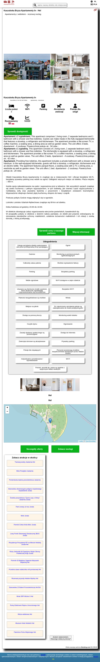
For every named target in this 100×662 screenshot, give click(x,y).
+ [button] (7, 408)
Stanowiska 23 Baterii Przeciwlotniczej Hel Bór (25, 587)
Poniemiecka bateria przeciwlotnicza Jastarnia (25, 480)
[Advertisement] (50, 34)
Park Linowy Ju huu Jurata (25, 507)
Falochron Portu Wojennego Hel (25, 632)
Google (43, 655)
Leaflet (81, 441)
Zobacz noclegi (65, 449)
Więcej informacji (81, 232)
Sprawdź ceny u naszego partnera (51, 232)
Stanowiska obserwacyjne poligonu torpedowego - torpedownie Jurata (25, 490)
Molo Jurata (25, 516)
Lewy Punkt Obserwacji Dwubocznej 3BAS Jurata (24, 534)
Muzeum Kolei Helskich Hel (25, 623)
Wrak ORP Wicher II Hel (25, 596)
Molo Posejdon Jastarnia (24, 471)
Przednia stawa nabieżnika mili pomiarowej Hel (25, 569)
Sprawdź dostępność (18, 131)
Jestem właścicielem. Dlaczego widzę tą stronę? (61, 638)
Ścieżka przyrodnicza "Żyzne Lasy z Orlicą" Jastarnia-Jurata (25, 499)
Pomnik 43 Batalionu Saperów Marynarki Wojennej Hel (25, 561)
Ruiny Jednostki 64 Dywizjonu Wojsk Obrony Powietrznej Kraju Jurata (25, 552)
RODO (96, 657)
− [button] (7, 412)
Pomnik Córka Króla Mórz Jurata (25, 525)
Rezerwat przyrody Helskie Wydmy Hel (25, 578)
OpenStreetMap (91, 441)
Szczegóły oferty (34, 449)
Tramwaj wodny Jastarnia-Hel (25, 462)
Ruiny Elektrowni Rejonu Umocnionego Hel (25, 605)
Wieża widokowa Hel (25, 614)
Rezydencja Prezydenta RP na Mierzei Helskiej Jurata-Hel (25, 543)
